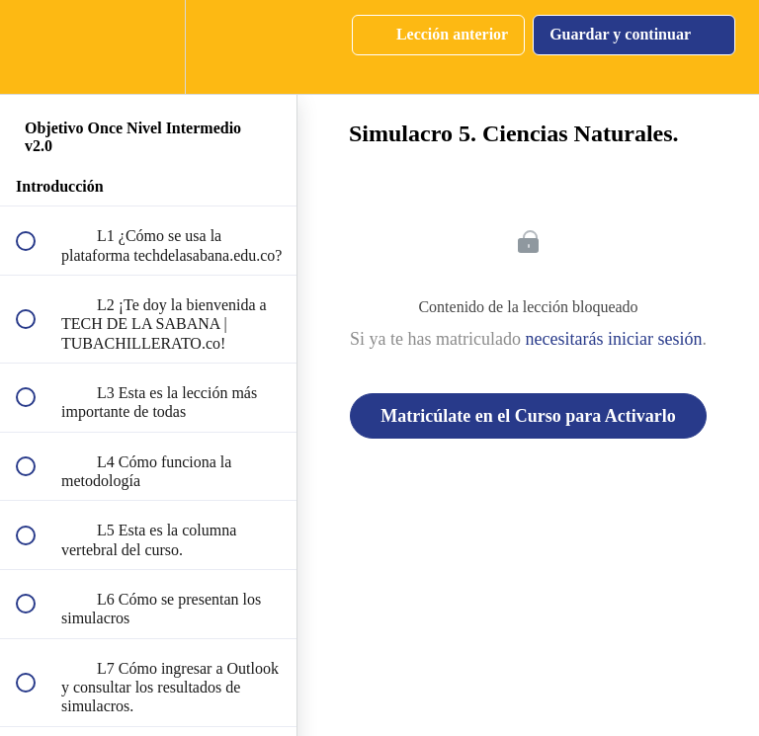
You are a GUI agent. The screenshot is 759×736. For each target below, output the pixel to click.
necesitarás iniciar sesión (614, 339)
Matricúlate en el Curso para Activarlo (527, 416)
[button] (36, 47)
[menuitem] (148, 47)
